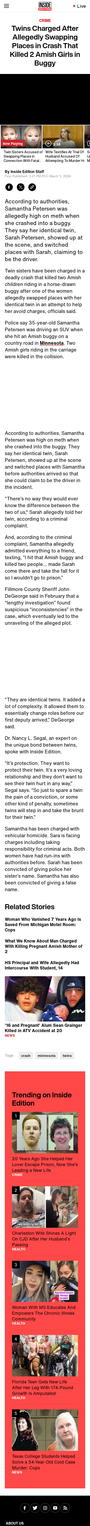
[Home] (45, 6)
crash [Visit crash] (25, 1055)
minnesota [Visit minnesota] (46, 1055)
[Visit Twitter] (35, 1508)
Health (18, 1249)
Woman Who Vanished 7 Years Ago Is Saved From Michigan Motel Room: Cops (43, 924)
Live (81, 6)
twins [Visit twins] (67, 1055)
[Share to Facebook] (9, 188)
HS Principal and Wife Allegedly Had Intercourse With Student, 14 (42, 965)
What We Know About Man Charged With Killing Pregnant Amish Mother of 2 (43, 946)
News (10, 1035)
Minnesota (52, 342)
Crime (45, 20)
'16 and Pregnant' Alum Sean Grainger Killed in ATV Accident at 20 (43, 1027)
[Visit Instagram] (45, 1508)
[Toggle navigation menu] (6, 6)
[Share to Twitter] (20, 188)
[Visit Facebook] (25, 1508)
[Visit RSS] (65, 1508)
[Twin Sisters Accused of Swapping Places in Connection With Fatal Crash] (21, 144)
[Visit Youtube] (55, 1508)
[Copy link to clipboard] (32, 188)
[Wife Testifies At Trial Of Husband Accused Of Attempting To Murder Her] (63, 144)
